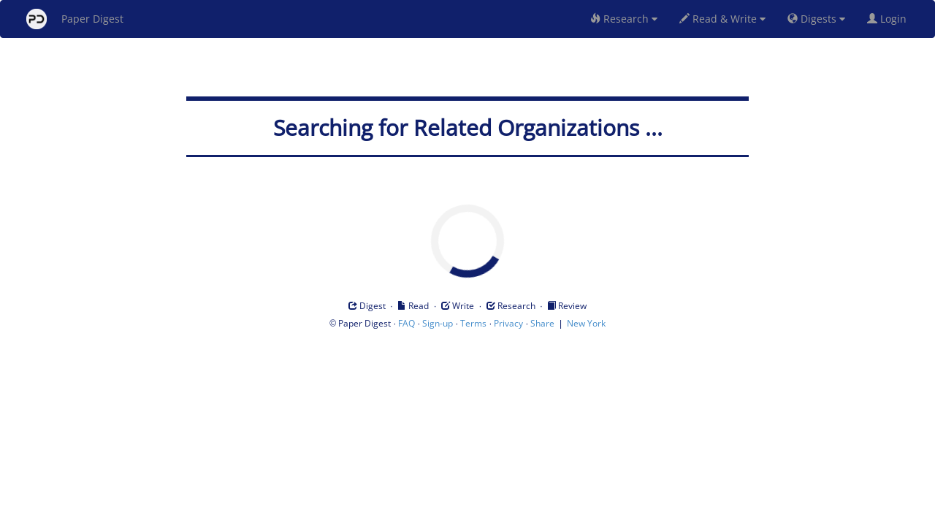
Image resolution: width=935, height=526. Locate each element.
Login (889, 19)
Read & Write (722, 19)
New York (586, 323)
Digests (816, 19)
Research (623, 19)
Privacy (508, 323)
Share (542, 323)
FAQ (406, 323)
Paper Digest (74, 19)
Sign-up (437, 323)
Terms (473, 323)
